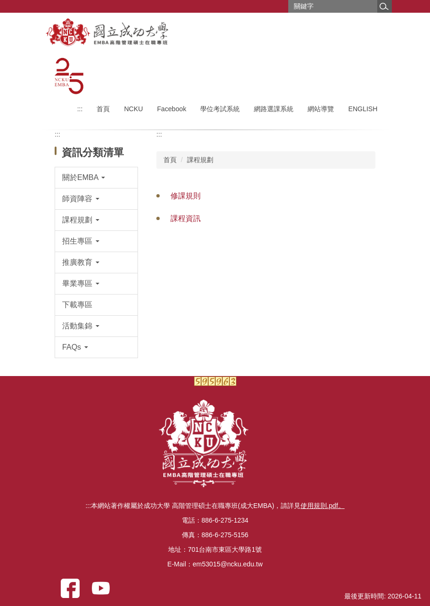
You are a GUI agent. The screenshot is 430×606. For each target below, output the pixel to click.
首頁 (103, 109)
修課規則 (185, 196)
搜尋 (384, 6)
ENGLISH (362, 109)
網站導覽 (321, 109)
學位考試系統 (220, 109)
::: (80, 109)
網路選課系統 (273, 109)
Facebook (171, 109)
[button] (96, 177)
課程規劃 (200, 160)
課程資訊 (185, 218)
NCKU (133, 109)
